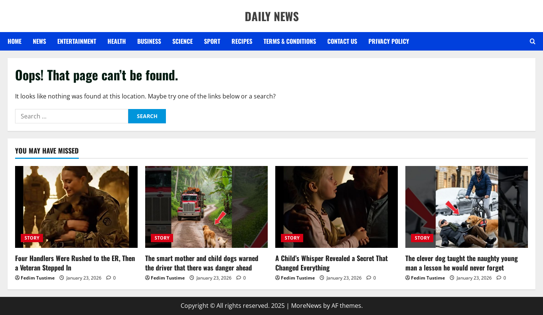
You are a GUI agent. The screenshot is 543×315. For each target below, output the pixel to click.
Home (14, 41)
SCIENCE (182, 41)
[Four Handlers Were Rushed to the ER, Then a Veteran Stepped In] (76, 207)
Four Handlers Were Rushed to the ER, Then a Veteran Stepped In (75, 262)
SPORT (212, 41)
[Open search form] (532, 41)
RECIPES (242, 41)
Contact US (342, 41)
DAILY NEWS (272, 16)
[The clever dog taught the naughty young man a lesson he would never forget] (466, 207)
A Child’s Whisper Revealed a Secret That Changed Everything (331, 262)
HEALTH (116, 41)
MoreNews (306, 305)
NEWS (39, 41)
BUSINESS (149, 41)
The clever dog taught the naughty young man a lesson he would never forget (461, 262)
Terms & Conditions (290, 41)
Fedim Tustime (38, 278)
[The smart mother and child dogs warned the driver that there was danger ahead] (206, 207)
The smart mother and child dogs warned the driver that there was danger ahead (201, 262)
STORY (32, 238)
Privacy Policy (388, 41)
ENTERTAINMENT (76, 41)
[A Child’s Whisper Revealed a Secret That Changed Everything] (336, 207)
